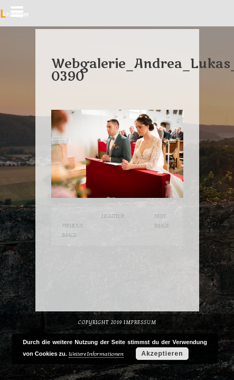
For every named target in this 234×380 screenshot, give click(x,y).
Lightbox (112, 216)
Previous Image (72, 230)
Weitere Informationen (96, 353)
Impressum (140, 322)
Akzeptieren (162, 353)
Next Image (161, 221)
